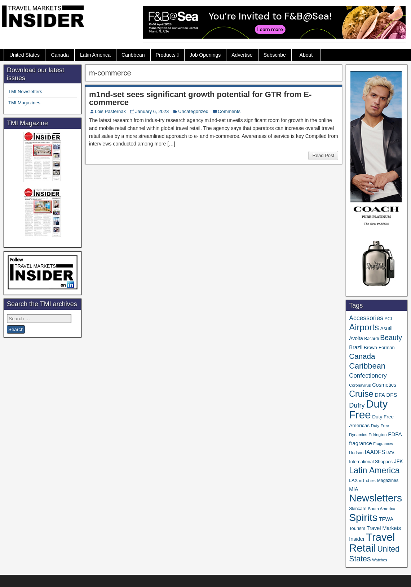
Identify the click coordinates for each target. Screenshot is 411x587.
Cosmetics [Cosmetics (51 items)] (384, 385)
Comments (229, 111)
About (306, 55)
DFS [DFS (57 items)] (391, 395)
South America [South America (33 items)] (381, 508)
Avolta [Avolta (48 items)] (356, 338)
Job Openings (205, 55)
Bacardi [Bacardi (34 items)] (371, 338)
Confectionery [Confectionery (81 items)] (367, 375)
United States (24, 55)
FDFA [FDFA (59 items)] (395, 434)
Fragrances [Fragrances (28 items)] (383, 444)
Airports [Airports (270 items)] (364, 327)
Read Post (323, 155)
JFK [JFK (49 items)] (398, 461)
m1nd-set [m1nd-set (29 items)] (367, 480)
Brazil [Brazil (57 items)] (355, 347)
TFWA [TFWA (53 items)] (386, 519)
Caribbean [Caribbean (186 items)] (367, 365)
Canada (60, 55)
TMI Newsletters (25, 91)
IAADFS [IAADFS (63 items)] (375, 452)
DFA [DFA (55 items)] (380, 395)
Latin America (95, 55)
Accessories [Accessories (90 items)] (366, 318)
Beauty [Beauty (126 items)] (391, 338)
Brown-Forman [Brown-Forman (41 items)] (379, 347)
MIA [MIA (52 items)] (353, 489)
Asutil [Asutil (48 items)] (386, 328)
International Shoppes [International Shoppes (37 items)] (371, 461)
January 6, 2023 (152, 111)
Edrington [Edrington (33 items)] (377, 434)
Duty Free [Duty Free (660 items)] (368, 409)
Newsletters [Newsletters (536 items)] (375, 498)
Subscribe (275, 55)
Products (166, 55)
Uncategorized (193, 111)
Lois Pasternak (110, 111)
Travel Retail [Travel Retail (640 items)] (372, 542)
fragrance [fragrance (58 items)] (360, 443)
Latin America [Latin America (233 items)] (374, 470)
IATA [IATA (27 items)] (390, 453)
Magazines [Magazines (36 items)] (387, 480)
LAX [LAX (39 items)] (353, 480)
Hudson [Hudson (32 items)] (356, 452)
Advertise (241, 55)
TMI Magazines (24, 102)
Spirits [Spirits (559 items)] (363, 517)
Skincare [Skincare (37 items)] (357, 508)
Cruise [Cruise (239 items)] (361, 394)
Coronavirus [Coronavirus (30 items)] (360, 385)
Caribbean (133, 55)
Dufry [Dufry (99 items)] (356, 405)
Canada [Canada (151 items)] (362, 356)
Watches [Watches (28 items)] (379, 560)
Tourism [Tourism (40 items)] (357, 528)
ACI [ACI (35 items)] (388, 318)
